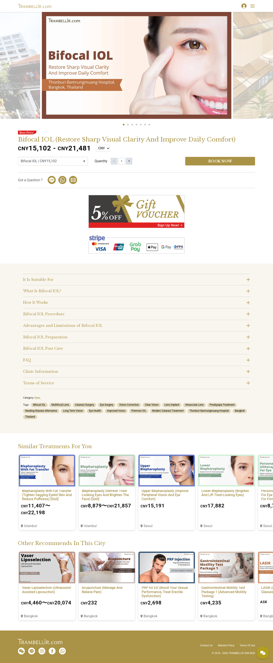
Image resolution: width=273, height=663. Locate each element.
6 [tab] (145, 124)
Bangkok (240, 410)
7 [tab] (149, 124)
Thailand (30, 416)
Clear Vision (152, 404)
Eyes (37, 397)
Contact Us (206, 645)
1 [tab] (124, 124)
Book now (220, 161)
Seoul (148, 526)
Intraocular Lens (194, 404)
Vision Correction (129, 404)
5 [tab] (141, 124)
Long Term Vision (73, 410)
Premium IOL (138, 410)
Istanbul (30, 526)
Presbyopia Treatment (222, 404)
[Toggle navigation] (252, 6)
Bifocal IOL (39, 404)
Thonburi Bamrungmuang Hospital (209, 410)
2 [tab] (128, 124)
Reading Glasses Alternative (41, 410)
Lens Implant (171, 404)
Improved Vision (116, 410)
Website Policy (226, 645)
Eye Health (95, 410)
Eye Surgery (106, 404)
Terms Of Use (247, 645)
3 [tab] (132, 124)
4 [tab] (136, 124)
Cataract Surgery (84, 404)
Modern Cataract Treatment (167, 410)
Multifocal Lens (60, 404)
